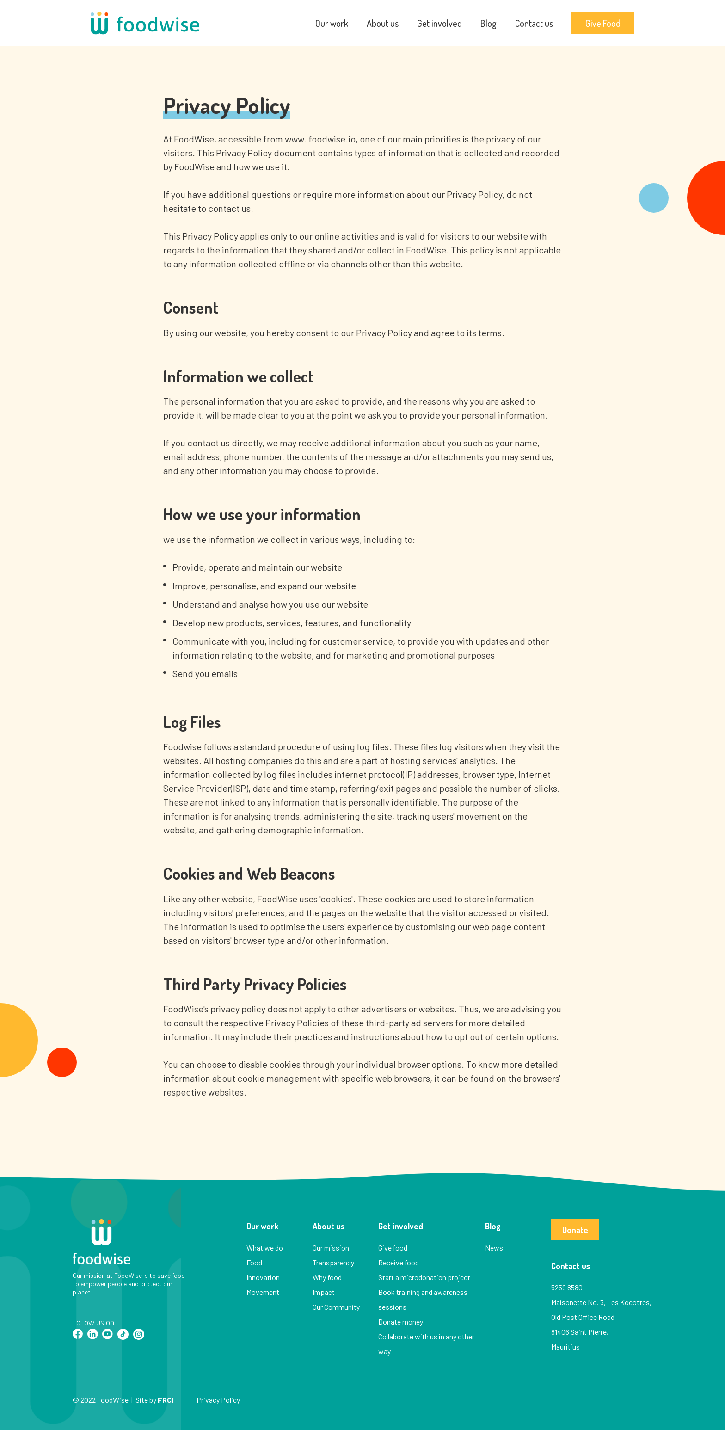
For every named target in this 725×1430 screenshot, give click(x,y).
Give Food (603, 23)
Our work (331, 23)
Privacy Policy (218, 1399)
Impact (324, 1292)
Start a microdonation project (424, 1277)
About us (383, 23)
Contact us (534, 23)
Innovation (263, 1277)
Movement (262, 1292)
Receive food (398, 1262)
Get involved (439, 23)
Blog (488, 23)
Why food (327, 1277)
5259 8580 (567, 1287)
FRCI (165, 1399)
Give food (392, 1247)
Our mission (331, 1247)
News (494, 1247)
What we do (264, 1247)
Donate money (400, 1321)
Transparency (333, 1262)
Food (254, 1262)
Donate (575, 1230)
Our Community (336, 1306)
